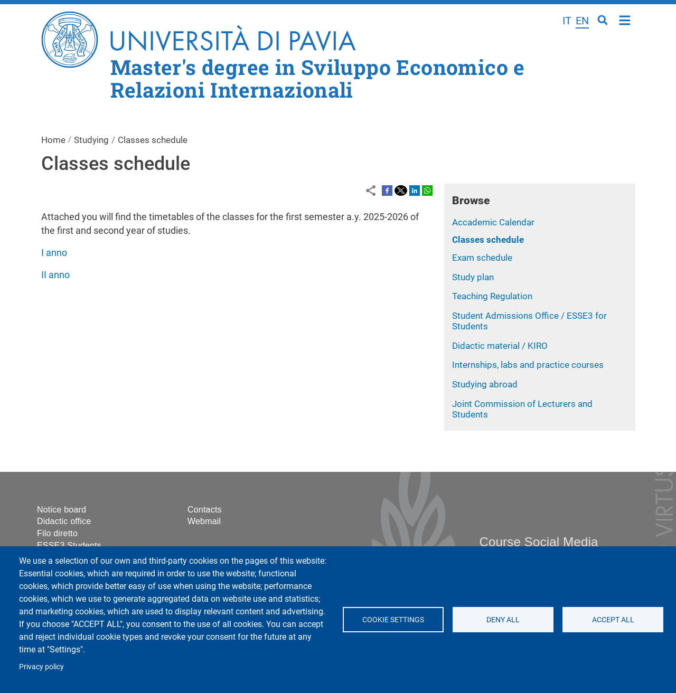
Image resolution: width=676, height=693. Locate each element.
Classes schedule (488, 239)
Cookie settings (393, 619)
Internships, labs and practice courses (528, 364)
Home (625, 19)
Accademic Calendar (493, 222)
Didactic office (64, 521)
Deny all (503, 619)
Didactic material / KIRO (500, 345)
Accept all (613, 619)
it (566, 20)
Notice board (61, 509)
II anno (55, 274)
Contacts (204, 509)
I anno (54, 252)
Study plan (473, 277)
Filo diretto (57, 533)
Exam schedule (482, 257)
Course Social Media (538, 542)
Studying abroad (485, 384)
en (582, 20)
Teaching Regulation (492, 296)
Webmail (204, 521)
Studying (91, 140)
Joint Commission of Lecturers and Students (522, 409)
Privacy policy (41, 666)
